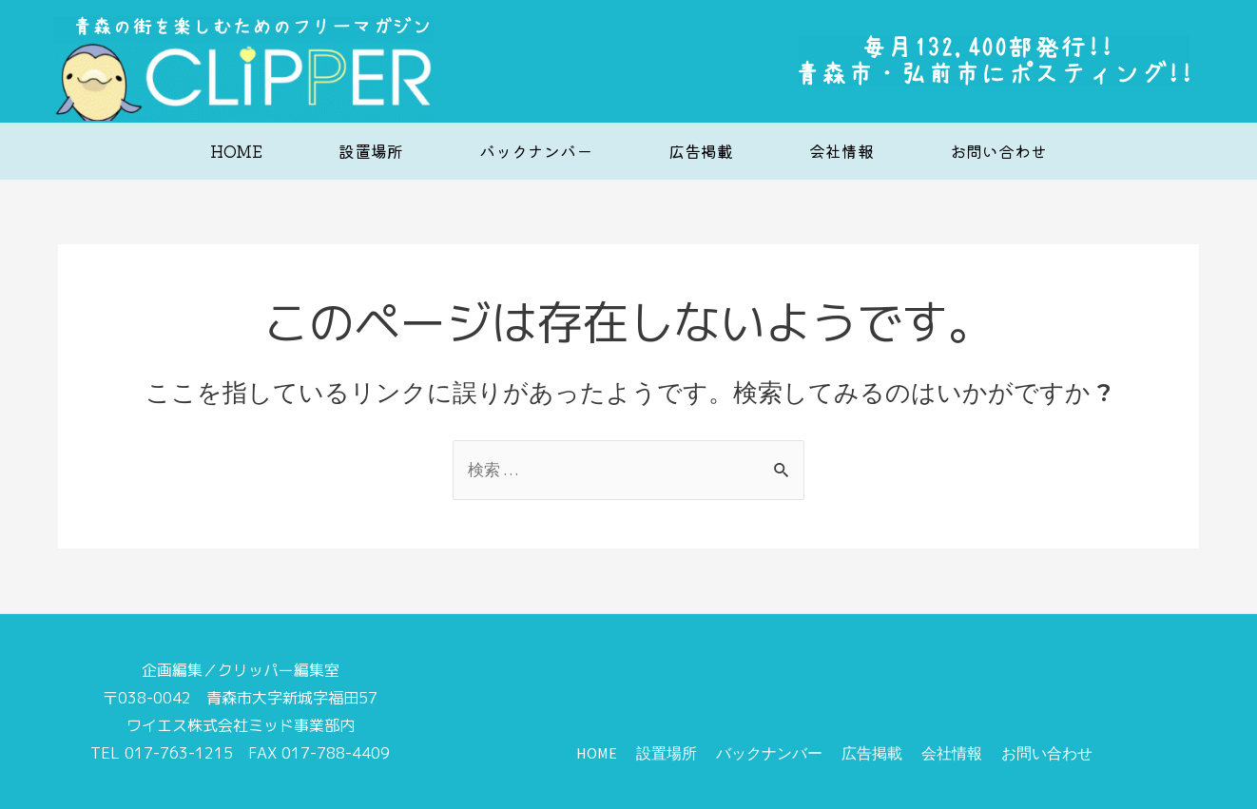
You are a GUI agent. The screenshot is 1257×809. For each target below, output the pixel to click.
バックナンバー (535, 151)
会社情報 (841, 151)
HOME (236, 151)
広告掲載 (700, 151)
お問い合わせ (998, 151)
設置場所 (370, 151)
